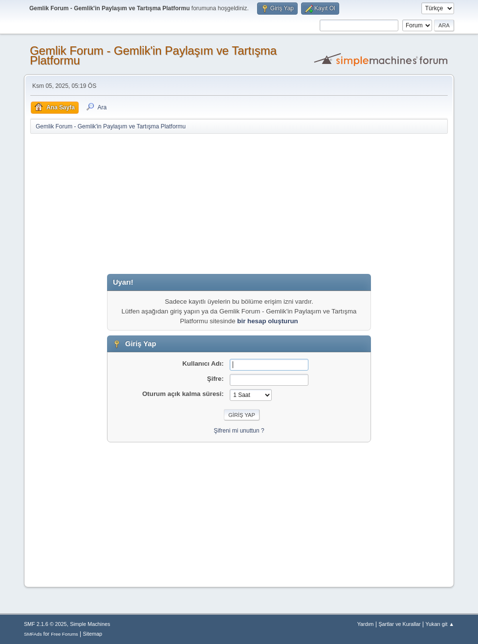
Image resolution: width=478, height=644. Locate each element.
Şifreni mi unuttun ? (239, 430)
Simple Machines (90, 624)
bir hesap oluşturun (267, 321)
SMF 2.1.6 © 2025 (45, 624)
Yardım (365, 624)
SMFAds (33, 634)
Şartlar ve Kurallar (399, 624)
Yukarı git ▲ (439, 624)
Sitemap (92, 634)
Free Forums (64, 634)
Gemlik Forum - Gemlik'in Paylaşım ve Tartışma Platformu (153, 55)
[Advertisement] (239, 205)
